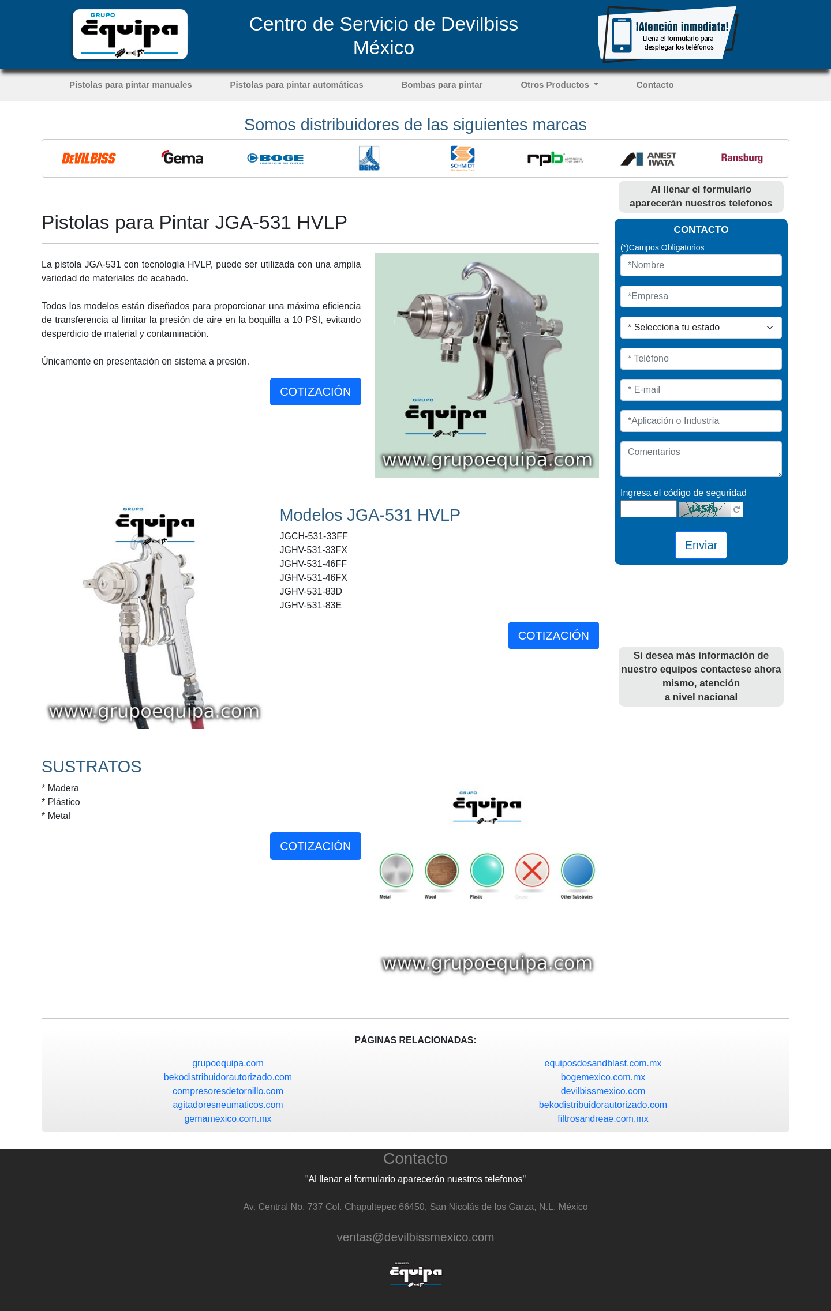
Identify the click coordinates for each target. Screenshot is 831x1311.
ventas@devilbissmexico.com (415, 1237)
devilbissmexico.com (603, 1091)
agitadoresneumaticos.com (228, 1105)
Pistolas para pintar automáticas (297, 84)
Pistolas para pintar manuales (130, 84)
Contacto (655, 84)
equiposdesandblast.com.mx (603, 1063)
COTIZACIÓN (315, 391)
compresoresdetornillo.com (228, 1091)
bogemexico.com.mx (603, 1077)
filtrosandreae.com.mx (602, 1119)
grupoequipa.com (228, 1063)
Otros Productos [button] (556, 84)
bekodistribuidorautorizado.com (228, 1077)
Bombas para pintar (442, 84)
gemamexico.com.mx (227, 1119)
